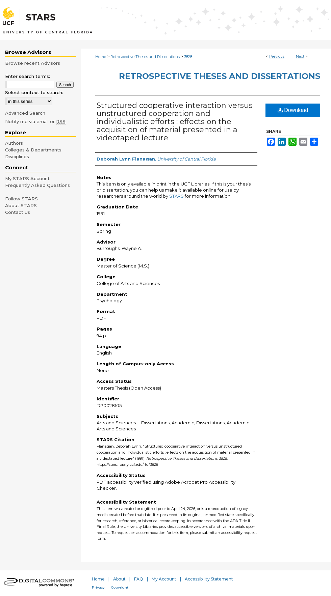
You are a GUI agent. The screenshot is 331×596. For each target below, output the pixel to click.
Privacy (98, 587)
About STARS (21, 205)
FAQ (138, 578)
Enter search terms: (27, 76)
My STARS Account (27, 178)
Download (293, 110)
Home (100, 56)
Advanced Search (25, 113)
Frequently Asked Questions (37, 185)
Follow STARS (21, 198)
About (119, 578)
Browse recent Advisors (32, 63)
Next (300, 56)
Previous (276, 56)
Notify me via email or (35, 121)
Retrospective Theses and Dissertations (145, 56)
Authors (14, 143)
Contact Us (17, 212)
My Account (164, 578)
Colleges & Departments (33, 149)
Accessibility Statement (209, 578)
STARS (176, 196)
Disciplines (17, 156)
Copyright (119, 587)
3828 (188, 56)
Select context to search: (34, 92)
